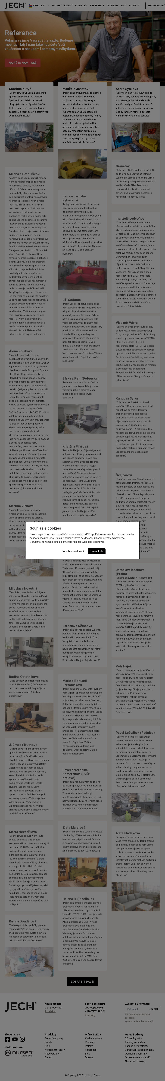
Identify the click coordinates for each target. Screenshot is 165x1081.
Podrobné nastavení (73, 551)
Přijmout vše (96, 551)
